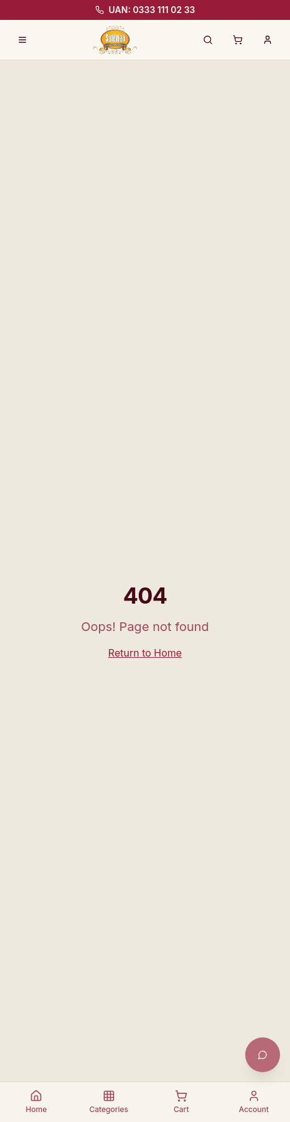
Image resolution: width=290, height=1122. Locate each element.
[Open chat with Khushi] (262, 1054)
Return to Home (145, 653)
